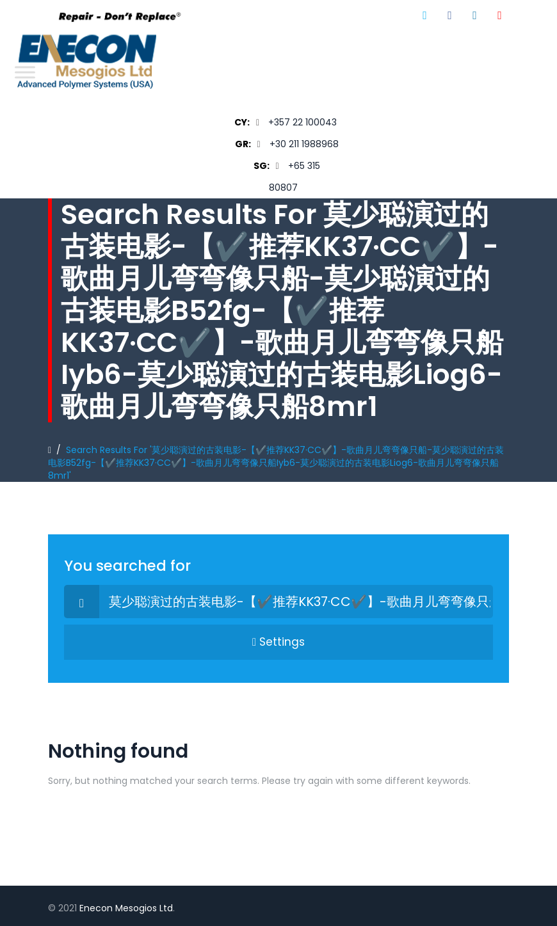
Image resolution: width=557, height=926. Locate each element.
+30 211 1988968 (304, 144)
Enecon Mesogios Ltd (126, 908)
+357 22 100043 (302, 122)
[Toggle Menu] (25, 72)
